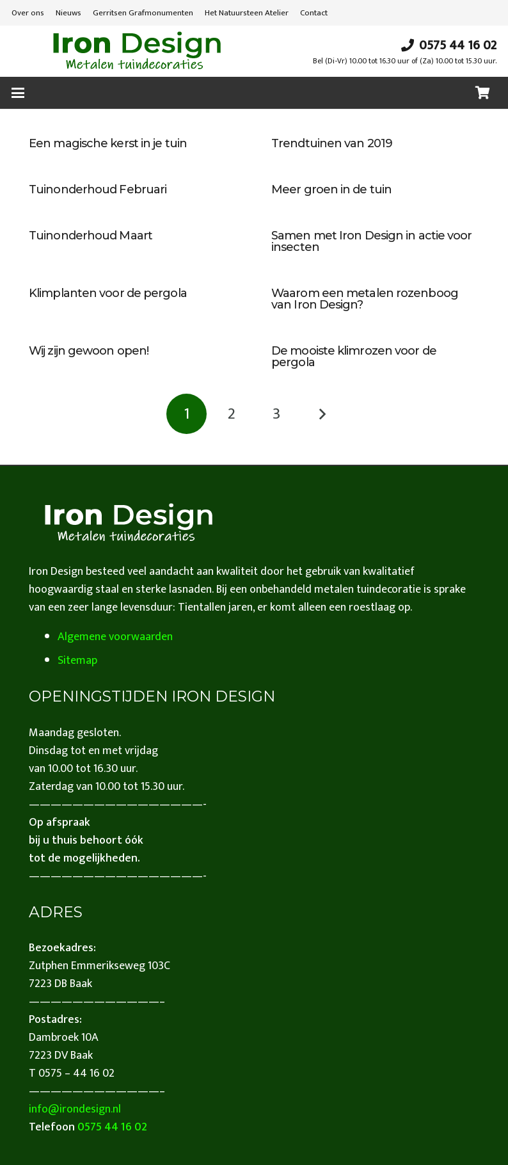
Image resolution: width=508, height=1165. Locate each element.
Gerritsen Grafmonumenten (143, 13)
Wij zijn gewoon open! (88, 351)
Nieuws (68, 13)
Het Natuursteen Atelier (247, 13)
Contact (314, 13)
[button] (18, 92)
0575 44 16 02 (112, 1127)
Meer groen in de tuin (331, 189)
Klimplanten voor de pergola (108, 293)
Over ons (28, 13)
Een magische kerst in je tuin (108, 143)
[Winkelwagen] (482, 93)
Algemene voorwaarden (115, 637)
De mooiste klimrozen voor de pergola (353, 356)
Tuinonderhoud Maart (90, 236)
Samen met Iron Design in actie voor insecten (371, 241)
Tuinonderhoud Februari (97, 189)
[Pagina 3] (277, 414)
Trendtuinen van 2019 (331, 143)
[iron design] (136, 51)
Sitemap (77, 660)
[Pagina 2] (231, 414)
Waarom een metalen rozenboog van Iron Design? (364, 299)
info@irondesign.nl (75, 1109)
